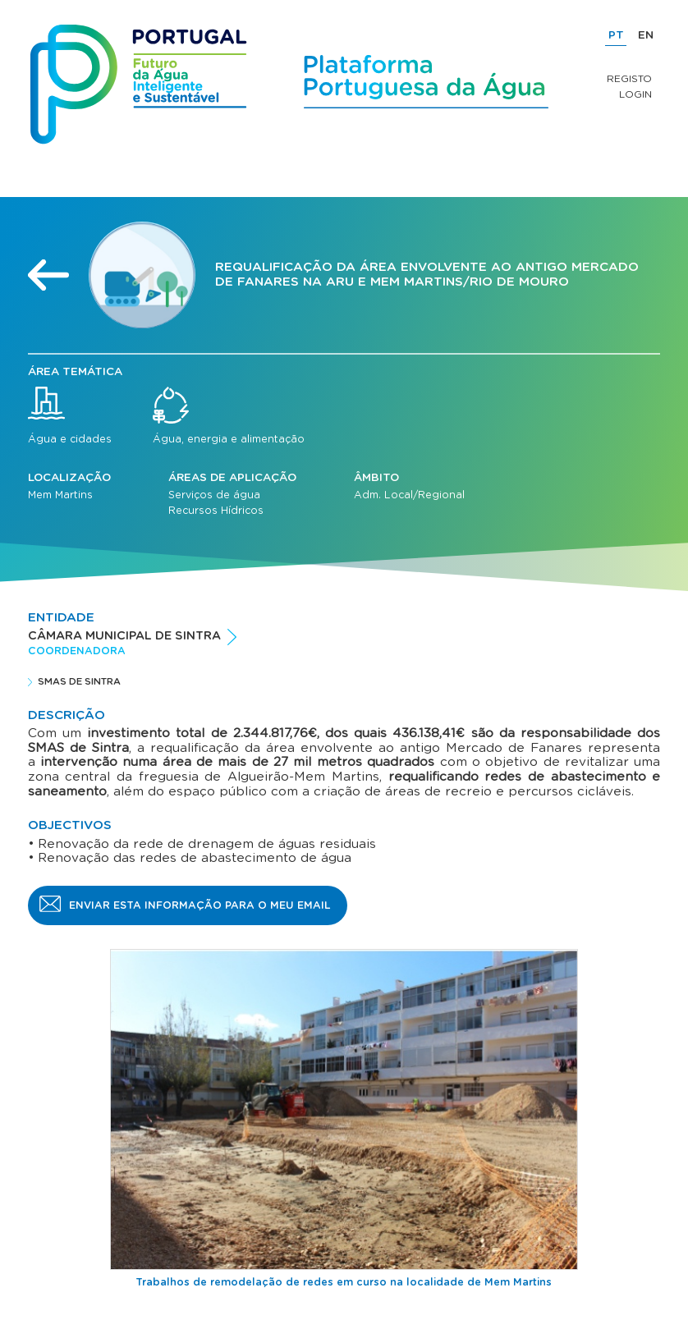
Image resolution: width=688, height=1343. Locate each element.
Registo (629, 79)
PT (616, 35)
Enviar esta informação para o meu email (200, 905)
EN (646, 35)
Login (635, 94)
